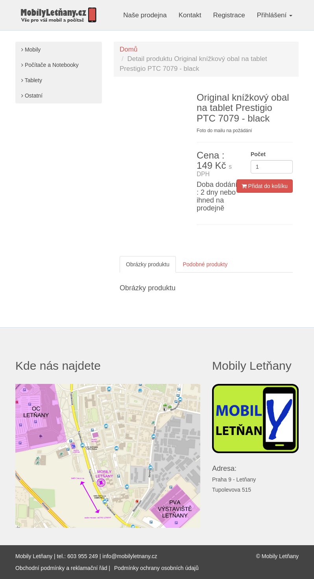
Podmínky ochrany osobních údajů (156, 568)
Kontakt (190, 15)
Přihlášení (274, 15)
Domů (128, 49)
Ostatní (31, 95)
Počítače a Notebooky (50, 65)
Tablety (31, 80)
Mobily (31, 49)
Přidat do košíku (265, 186)
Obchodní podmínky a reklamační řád (61, 568)
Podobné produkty (205, 264)
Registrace (229, 15)
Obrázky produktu (148, 264)
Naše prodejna (145, 15)
